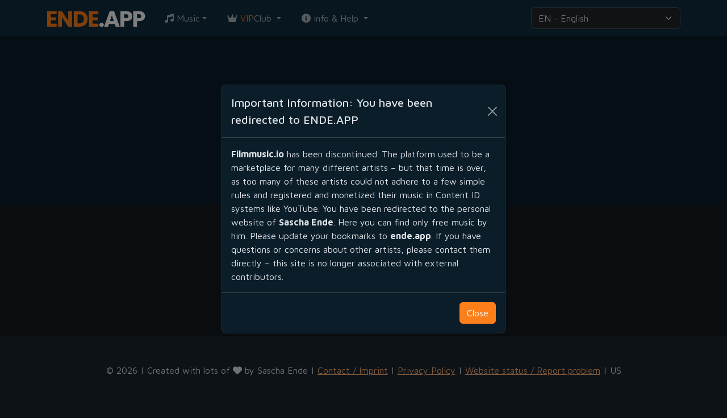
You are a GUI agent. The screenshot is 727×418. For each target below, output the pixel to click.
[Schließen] (492, 111)
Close (477, 313)
